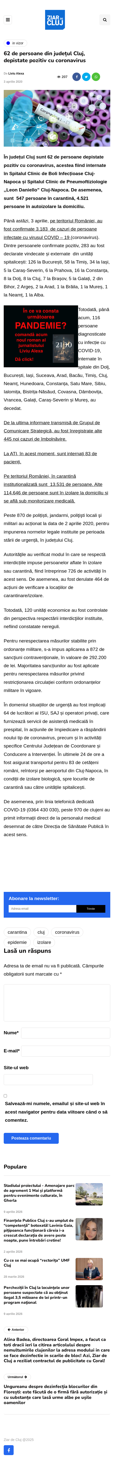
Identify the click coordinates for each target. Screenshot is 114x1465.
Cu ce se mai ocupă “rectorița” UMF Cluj (37, 1263)
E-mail (12, 1050)
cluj (41, 932)
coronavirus (67, 932)
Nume (11, 1032)
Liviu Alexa (16, 73)
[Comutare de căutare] (104, 19)
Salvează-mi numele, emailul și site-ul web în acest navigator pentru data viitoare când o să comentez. (56, 1112)
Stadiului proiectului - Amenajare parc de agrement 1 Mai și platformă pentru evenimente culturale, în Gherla (39, 1193)
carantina (17, 932)
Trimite (91, 908)
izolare (44, 942)
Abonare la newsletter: (34, 898)
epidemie (17, 942)
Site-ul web (16, 1067)
